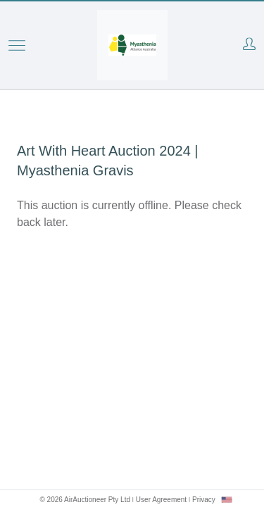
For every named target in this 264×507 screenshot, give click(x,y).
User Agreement (161, 499)
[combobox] (227, 499)
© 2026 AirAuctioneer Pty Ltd (84, 499)
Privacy (203, 499)
